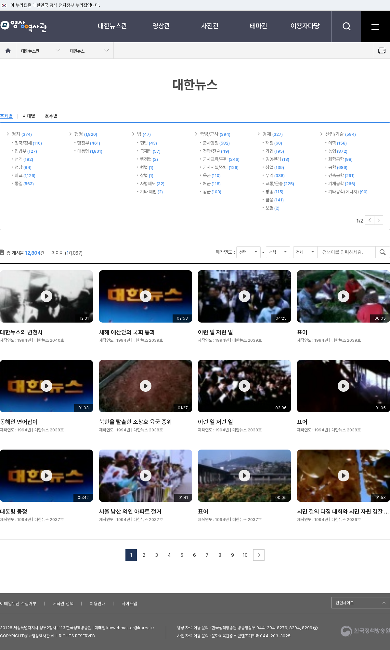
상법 (146, 175)
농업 (337, 151)
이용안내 (97, 603)
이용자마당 (305, 26)
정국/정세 (28, 143)
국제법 (150, 151)
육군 (212, 175)
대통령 (89, 151)
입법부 (26, 151)
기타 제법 (151, 191)
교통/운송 (280, 183)
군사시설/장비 (221, 167)
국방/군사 (215, 134)
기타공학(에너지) (348, 191)
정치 (22, 134)
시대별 (28, 116)
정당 (23, 167)
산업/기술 (340, 134)
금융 (275, 199)
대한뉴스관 (112, 26)
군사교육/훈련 (221, 159)
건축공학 (341, 175)
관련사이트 (345, 602)
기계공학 (341, 183)
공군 (212, 191)
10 (245, 555)
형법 (146, 167)
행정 (85, 134)
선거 (24, 159)
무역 (275, 175)
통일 (24, 183)
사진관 (210, 26)
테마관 (258, 26)
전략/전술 (216, 151)
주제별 (6, 116)
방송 (274, 191)
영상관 (161, 26)
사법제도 (152, 183)
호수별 (51, 116)
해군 (212, 183)
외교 (25, 175)
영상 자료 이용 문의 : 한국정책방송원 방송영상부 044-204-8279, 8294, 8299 (244, 627)
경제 (273, 134)
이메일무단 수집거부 (18, 603)
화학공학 (340, 159)
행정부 (88, 143)
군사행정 (216, 143)
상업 (275, 167)
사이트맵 (129, 603)
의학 (337, 143)
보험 (273, 207)
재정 (274, 143)
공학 (337, 167)
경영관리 (277, 159)
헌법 (148, 143)
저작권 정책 (63, 603)
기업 (275, 151)
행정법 (149, 159)
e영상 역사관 (23, 26)
